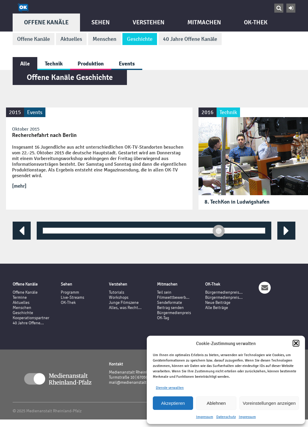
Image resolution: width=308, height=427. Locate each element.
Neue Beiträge (217, 302)
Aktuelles (71, 39)
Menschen (104, 39)
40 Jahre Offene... (28, 323)
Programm (70, 292)
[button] (296, 343)
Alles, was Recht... (125, 307)
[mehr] (19, 186)
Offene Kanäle (46, 22)
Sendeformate (169, 302)
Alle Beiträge (216, 307)
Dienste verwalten (170, 388)
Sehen (100, 22)
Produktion (91, 63)
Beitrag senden (170, 307)
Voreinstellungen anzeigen (269, 403)
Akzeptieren (173, 403)
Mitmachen (204, 22)
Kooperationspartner (31, 317)
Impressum (204, 417)
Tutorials (116, 292)
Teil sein (164, 292)
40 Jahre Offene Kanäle (190, 39)
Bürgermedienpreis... (224, 292)
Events (127, 63)
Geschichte (139, 39)
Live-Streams (72, 297)
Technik (54, 63)
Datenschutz (226, 417)
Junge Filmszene (124, 302)
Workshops (118, 297)
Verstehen (149, 22)
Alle (25, 63)
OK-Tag (163, 317)
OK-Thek (255, 22)
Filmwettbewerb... (173, 297)
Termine (20, 297)
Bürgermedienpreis (174, 312)
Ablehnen (216, 403)
